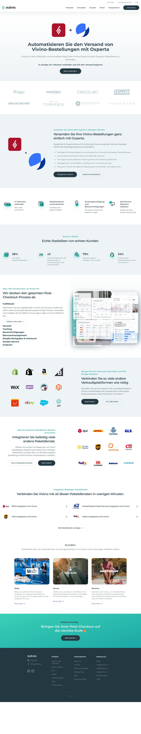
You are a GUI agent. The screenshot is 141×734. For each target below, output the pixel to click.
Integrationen (114, 8)
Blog (98, 694)
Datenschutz (79, 704)
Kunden (92, 8)
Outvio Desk (58, 699)
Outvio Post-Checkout (59, 695)
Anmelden (110, 2)
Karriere (77, 697)
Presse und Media (81, 701)
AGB (76, 708)
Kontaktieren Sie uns (125, 2)
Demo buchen (57, 717)
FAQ (136, 2)
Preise (102, 8)
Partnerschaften (80, 712)
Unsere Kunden (58, 710)
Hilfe (98, 712)
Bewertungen (102, 708)
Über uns (77, 694)
